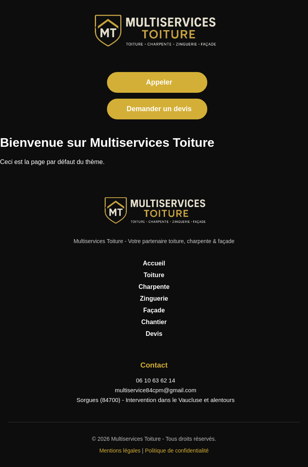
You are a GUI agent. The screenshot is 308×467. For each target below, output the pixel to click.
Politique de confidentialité (177, 450)
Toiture (153, 275)
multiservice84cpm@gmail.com (155, 390)
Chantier (154, 322)
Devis (154, 333)
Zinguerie (154, 298)
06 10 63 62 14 (155, 380)
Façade (154, 310)
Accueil (154, 263)
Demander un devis (159, 109)
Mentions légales (119, 450)
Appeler (159, 82)
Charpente (153, 286)
